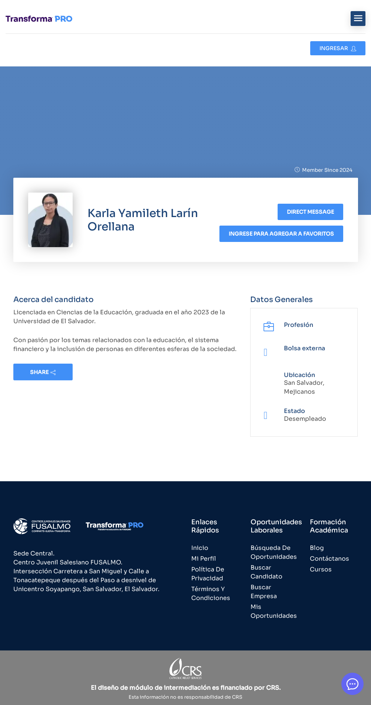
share (43, 372)
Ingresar (337, 48)
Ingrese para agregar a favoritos (281, 233)
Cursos (321, 569)
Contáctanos (329, 559)
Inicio (199, 548)
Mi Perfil (203, 559)
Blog (317, 548)
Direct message (310, 212)
